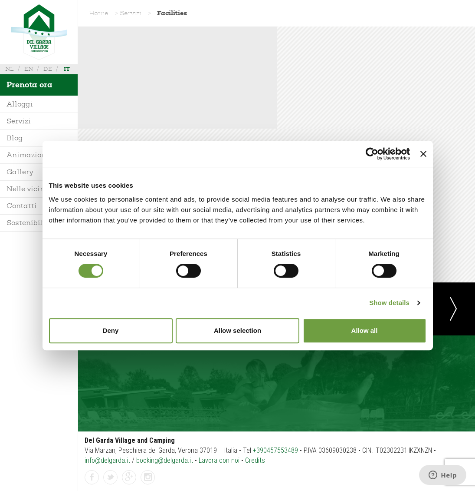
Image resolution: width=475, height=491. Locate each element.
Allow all (364, 330)
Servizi (19, 121)
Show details (389, 302)
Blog (15, 138)
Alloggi (20, 104)
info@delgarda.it (107, 460)
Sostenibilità (29, 223)
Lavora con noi (219, 460)
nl (9, 69)
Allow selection (237, 330)
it (67, 69)
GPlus (129, 477)
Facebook (92, 477)
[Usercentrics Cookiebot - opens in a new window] (372, 153)
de (47, 69)
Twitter (111, 477)
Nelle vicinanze (34, 189)
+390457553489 (275, 450)
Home (98, 13)
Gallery (20, 172)
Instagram (148, 477)
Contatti (22, 206)
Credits (255, 460)
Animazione (28, 155)
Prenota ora (29, 85)
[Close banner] (423, 154)
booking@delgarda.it (164, 460)
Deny (111, 330)
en (28, 69)
